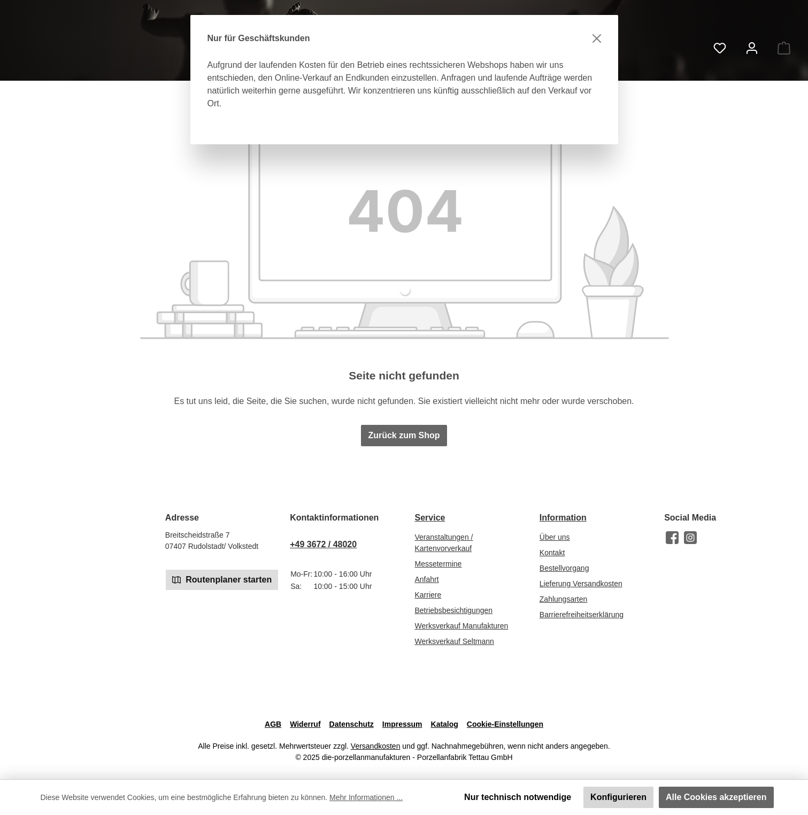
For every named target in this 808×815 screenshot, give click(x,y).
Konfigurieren (618, 797)
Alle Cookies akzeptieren (716, 797)
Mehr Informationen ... (366, 797)
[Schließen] (596, 38)
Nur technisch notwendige (517, 797)
